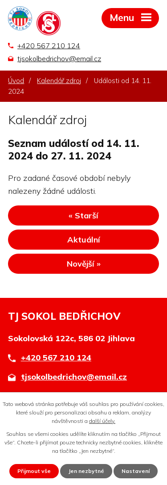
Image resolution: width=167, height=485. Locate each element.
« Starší (83, 215)
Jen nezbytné (86, 471)
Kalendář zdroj (59, 80)
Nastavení (136, 471)
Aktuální (83, 239)
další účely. (102, 421)
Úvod (16, 80)
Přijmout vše (34, 471)
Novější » (84, 264)
